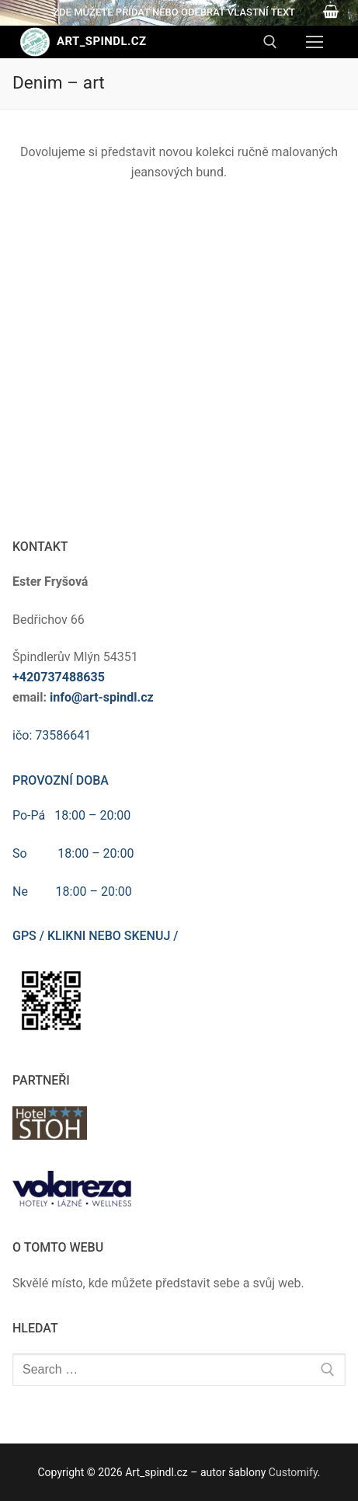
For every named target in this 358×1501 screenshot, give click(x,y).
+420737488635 (58, 677)
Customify (293, 1472)
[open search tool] (270, 42)
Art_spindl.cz (101, 41)
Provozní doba (60, 780)
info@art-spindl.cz (102, 697)
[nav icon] (314, 42)
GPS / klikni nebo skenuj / (95, 935)
